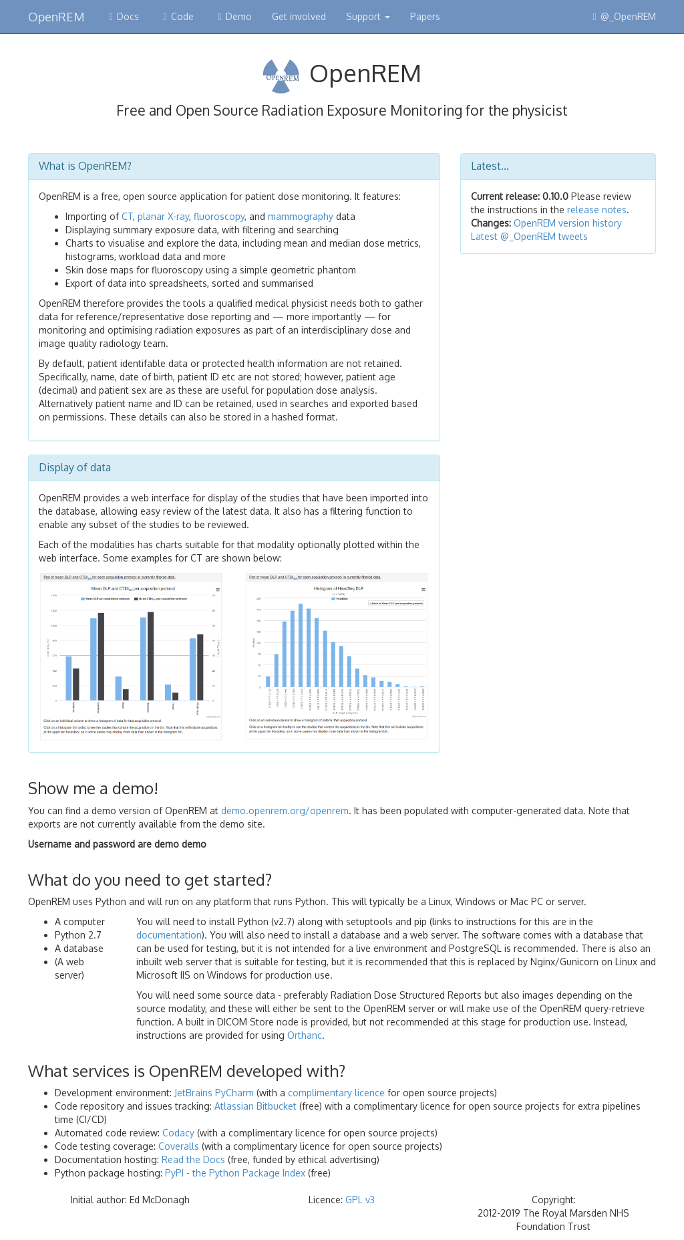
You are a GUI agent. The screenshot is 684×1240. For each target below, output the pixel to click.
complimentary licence (336, 1092)
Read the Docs (193, 1159)
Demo (233, 16)
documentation (169, 935)
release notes (597, 209)
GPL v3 (360, 1199)
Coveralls (178, 1146)
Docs (122, 16)
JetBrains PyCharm (214, 1092)
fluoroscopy (219, 216)
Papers (425, 16)
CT (127, 216)
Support (368, 16)
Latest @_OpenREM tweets (529, 236)
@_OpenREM (622, 16)
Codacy (178, 1132)
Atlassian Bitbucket (255, 1106)
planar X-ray (163, 216)
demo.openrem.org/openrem (285, 810)
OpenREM (56, 14)
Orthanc (304, 1035)
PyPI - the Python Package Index (235, 1173)
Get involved (299, 16)
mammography (300, 216)
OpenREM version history (566, 223)
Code (176, 16)
